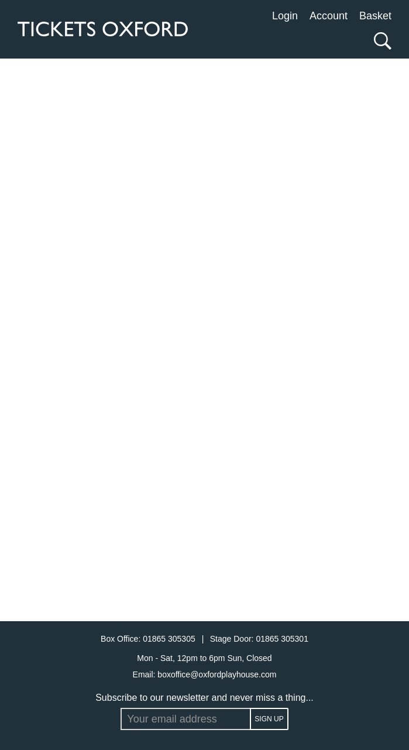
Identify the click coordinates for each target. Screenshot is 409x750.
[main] (204, 340)
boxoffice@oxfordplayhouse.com (216, 674)
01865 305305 (170, 638)
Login (285, 16)
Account (329, 16)
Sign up (269, 719)
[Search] (379, 41)
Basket (375, 16)
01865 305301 (282, 638)
